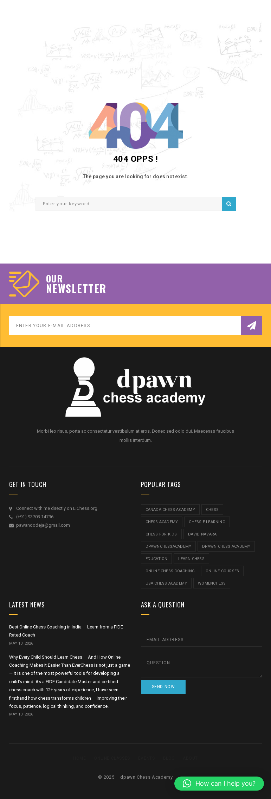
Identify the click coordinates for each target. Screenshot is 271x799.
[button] (219, 784)
